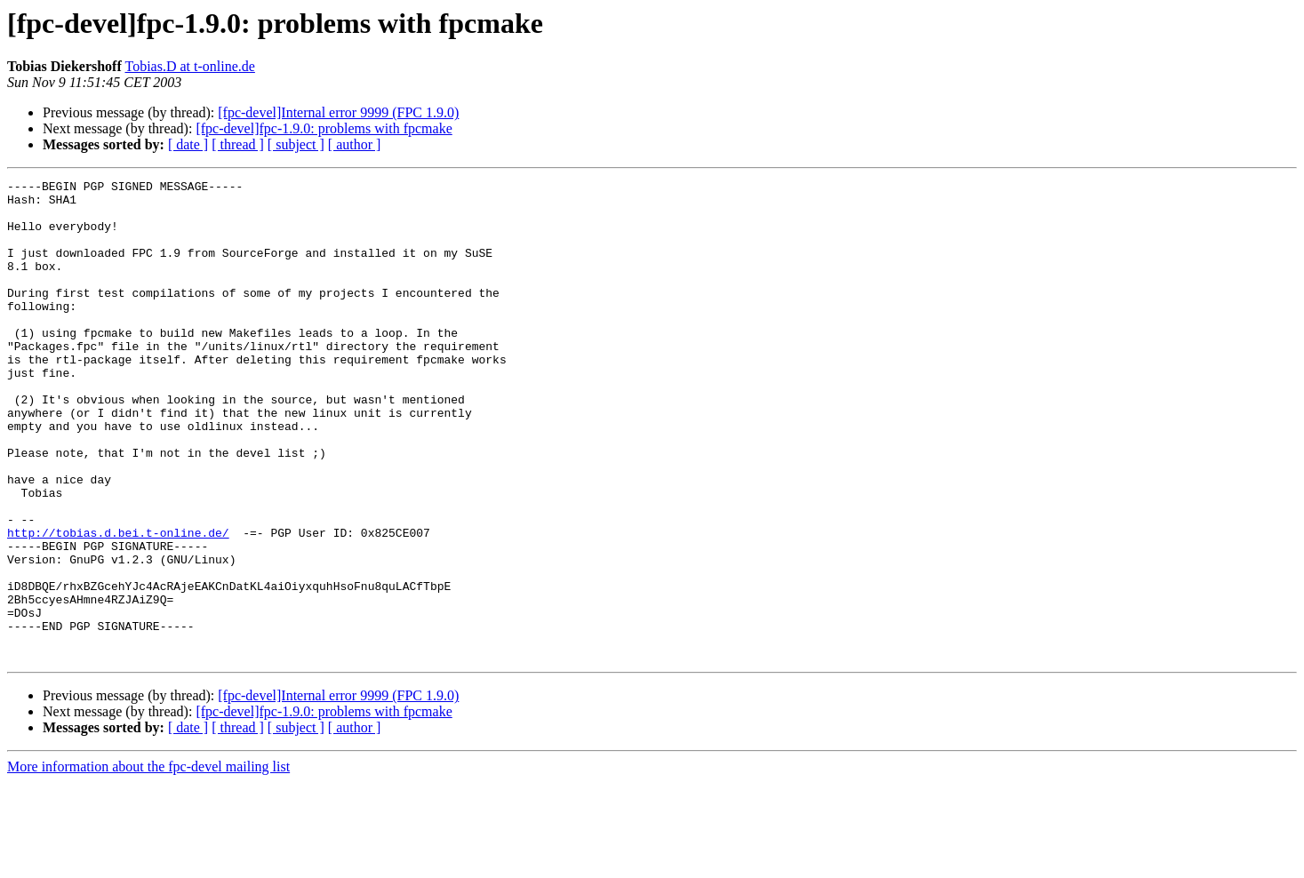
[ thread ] (238, 144)
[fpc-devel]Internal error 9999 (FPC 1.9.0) (338, 112)
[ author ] (354, 144)
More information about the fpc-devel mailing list (148, 862)
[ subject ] (296, 144)
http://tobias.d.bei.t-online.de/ (118, 604)
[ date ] (188, 144)
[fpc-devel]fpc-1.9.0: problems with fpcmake (324, 128)
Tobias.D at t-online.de (189, 66)
